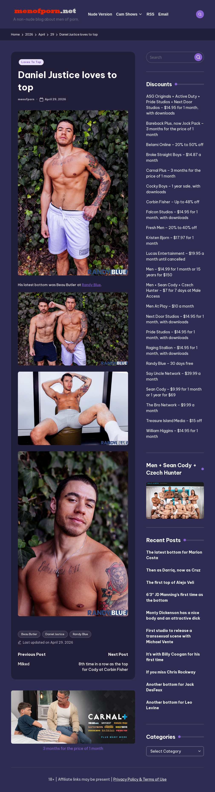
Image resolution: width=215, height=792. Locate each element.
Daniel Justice (54, 634)
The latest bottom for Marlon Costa (174, 555)
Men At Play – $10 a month (170, 306)
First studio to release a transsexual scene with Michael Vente (169, 636)
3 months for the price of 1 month (73, 748)
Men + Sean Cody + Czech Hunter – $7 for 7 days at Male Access (173, 290)
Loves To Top (31, 62)
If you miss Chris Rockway (171, 672)
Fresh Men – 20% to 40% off (171, 227)
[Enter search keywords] (175, 57)
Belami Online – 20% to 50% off (174, 144)
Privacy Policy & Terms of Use (140, 779)
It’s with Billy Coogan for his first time (173, 657)
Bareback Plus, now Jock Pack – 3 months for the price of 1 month (175, 129)
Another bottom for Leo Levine (169, 705)
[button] (198, 57)
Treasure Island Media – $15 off (174, 420)
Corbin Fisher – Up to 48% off (172, 201)
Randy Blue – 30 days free (169, 363)
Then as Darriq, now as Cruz (173, 570)
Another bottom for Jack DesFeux (170, 687)
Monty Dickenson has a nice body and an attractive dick (173, 615)
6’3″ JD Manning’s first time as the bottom (174, 597)
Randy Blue (91, 284)
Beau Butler (29, 634)
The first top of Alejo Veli (170, 582)
